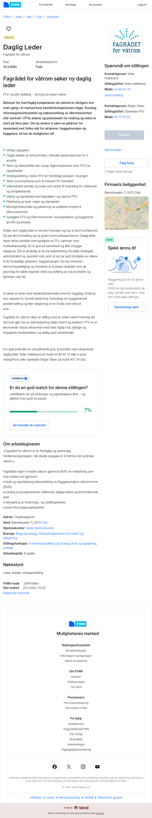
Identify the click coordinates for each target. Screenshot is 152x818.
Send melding (113, 95)
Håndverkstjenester (51, 534)
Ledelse (8, 548)
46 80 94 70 (122, 89)
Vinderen (53, 17)
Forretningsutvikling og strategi (49, 543)
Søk (29, 17)
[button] (8, 29)
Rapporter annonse (16, 593)
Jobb (18, 17)
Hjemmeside (112, 150)
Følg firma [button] (127, 163)
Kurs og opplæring (83, 543)
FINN (6, 17)
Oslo (39, 17)
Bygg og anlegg (26, 534)
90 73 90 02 (122, 117)
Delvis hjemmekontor (40, 528)
